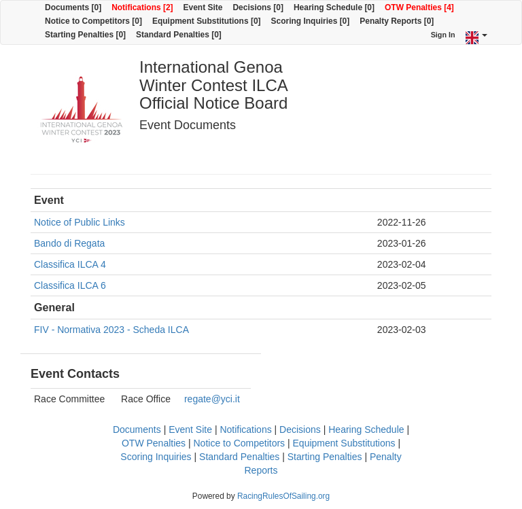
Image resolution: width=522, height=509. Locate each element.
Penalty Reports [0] (397, 21)
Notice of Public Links (79, 222)
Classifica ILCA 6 (70, 285)
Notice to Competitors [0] (93, 21)
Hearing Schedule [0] (334, 7)
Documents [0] (73, 7)
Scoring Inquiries (155, 456)
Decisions (300, 429)
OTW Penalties (154, 443)
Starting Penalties (325, 456)
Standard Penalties (239, 456)
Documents (137, 429)
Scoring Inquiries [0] (310, 21)
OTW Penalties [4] (419, 7)
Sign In (443, 35)
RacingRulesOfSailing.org (283, 496)
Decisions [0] (257, 7)
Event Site (203, 7)
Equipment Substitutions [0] (206, 21)
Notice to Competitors (239, 443)
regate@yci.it (212, 398)
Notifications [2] (142, 7)
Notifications (245, 429)
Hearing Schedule (366, 429)
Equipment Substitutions (344, 443)
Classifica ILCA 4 (70, 264)
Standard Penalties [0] (179, 34)
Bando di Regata (69, 243)
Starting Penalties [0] (85, 34)
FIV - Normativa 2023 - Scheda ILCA (111, 329)
